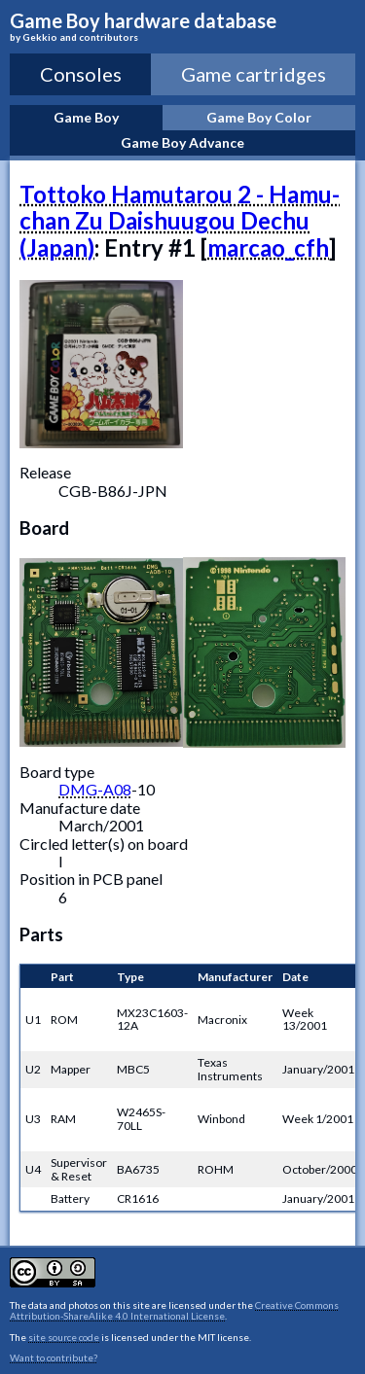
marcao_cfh (268, 247)
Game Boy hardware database (182, 26)
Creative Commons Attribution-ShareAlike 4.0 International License (174, 1310)
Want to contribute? (53, 1357)
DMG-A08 (94, 789)
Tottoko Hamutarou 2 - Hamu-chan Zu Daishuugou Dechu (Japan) (179, 221)
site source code (63, 1337)
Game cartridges (253, 74)
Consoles (81, 74)
